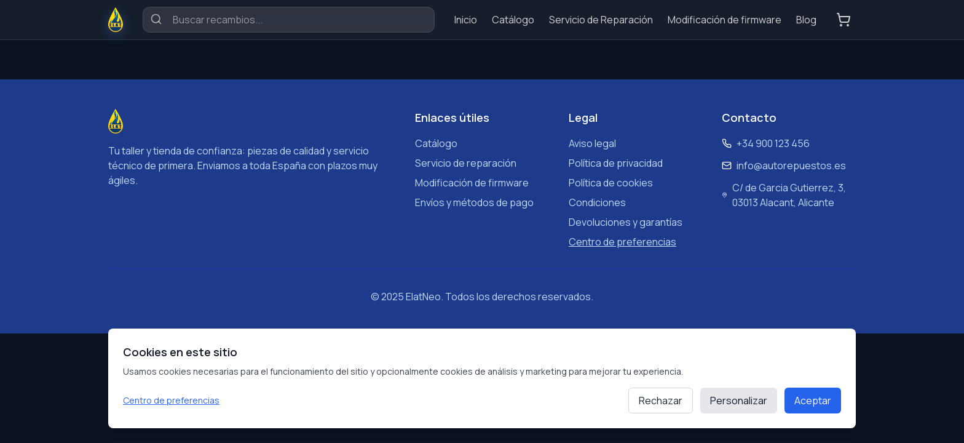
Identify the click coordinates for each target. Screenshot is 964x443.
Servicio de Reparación (601, 19)
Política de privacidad (616, 163)
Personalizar (738, 400)
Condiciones (597, 202)
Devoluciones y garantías (625, 222)
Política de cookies (611, 183)
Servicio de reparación (465, 163)
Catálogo (513, 19)
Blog (806, 19)
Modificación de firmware (724, 19)
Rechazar (660, 400)
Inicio (465, 19)
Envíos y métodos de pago (474, 202)
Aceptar (812, 400)
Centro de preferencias (171, 400)
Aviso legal (592, 143)
